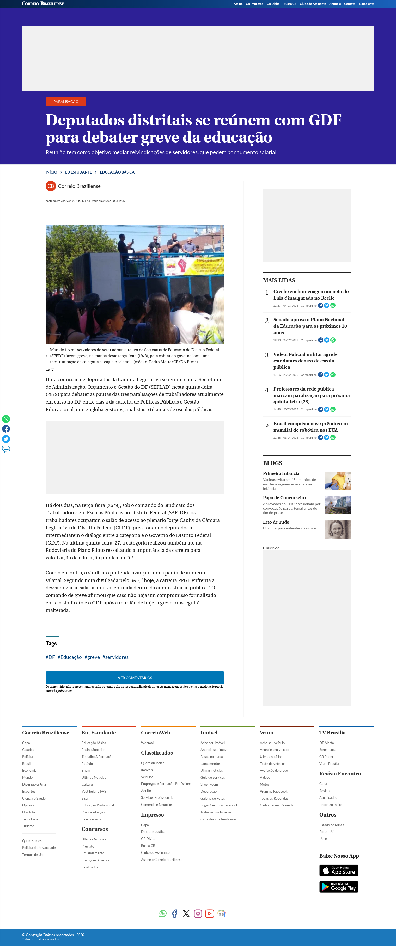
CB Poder (326, 757)
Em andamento (93, 853)
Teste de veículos (272, 764)
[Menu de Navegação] (32, 8)
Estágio (87, 764)
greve (93, 657)
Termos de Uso (33, 854)
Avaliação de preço (274, 770)
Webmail (147, 743)
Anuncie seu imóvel (214, 749)
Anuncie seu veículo (274, 749)
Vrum (266, 733)
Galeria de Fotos (212, 798)
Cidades (28, 749)
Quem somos (32, 841)
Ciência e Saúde (34, 798)
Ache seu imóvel (212, 743)
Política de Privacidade (39, 847)
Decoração (208, 791)
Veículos (147, 777)
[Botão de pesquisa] (47, 8)
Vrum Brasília (329, 764)
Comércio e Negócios (157, 804)
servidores (117, 657)
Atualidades (328, 797)
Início (51, 172)
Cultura (87, 784)
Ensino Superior (93, 749)
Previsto (88, 846)
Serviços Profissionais (157, 797)
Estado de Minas (331, 825)
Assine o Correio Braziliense (161, 859)
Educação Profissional (98, 805)
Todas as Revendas (274, 798)
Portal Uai (326, 832)
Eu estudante (78, 172)
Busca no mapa (211, 757)
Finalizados (90, 867)
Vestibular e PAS (94, 791)
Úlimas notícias (211, 770)
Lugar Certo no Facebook (219, 805)
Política (27, 757)
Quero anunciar (152, 763)
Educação (71, 657)
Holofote (28, 812)
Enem (86, 770)
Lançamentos (210, 764)
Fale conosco (91, 819)
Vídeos (265, 777)
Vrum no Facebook (274, 791)
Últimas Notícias (94, 777)
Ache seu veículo (272, 743)
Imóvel (208, 733)
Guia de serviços (212, 777)
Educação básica (125, 10)
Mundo (27, 777)
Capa (26, 743)
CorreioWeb (155, 733)
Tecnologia (30, 819)
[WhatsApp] (360, 11)
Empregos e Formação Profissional (166, 784)
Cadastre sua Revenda (277, 805)
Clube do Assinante (155, 852)
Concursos (95, 829)
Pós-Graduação (93, 812)
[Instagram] (350, 11)
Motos (265, 784)
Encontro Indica (331, 804)
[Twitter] (340, 11)
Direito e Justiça (153, 832)
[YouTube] (370, 11)
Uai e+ (324, 839)
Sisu (85, 798)
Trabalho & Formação (97, 757)
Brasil (26, 764)
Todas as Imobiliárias (215, 812)
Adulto (146, 791)
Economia (29, 770)
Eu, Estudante (99, 733)
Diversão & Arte (34, 784)
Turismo (28, 826)
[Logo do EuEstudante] (78, 8)
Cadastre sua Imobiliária (218, 819)
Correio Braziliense (45, 733)
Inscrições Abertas (95, 860)
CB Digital (148, 839)
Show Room (209, 784)
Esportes (28, 791)
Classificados (157, 753)
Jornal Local (328, 749)
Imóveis (147, 770)
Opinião (28, 805)
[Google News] (221, 914)
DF (51, 657)
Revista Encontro (340, 774)
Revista (325, 791)
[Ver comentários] (6, 451)
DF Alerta (326, 743)
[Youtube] (209, 914)
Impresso (152, 815)
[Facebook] (330, 11)
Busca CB (148, 846)
